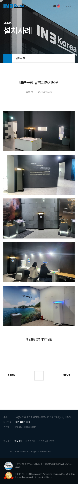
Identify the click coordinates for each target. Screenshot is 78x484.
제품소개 (18, 441)
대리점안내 (30, 441)
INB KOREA (13, 6)
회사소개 (7, 441)
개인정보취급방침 (46, 441)
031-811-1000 (22, 422)
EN (54, 6)
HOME (7, 58)
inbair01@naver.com (25, 427)
